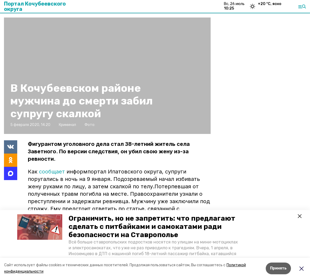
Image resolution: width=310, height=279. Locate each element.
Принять (278, 268)
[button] (39, 227)
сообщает (52, 171)
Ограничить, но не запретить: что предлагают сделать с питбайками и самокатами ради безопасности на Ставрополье (152, 226)
